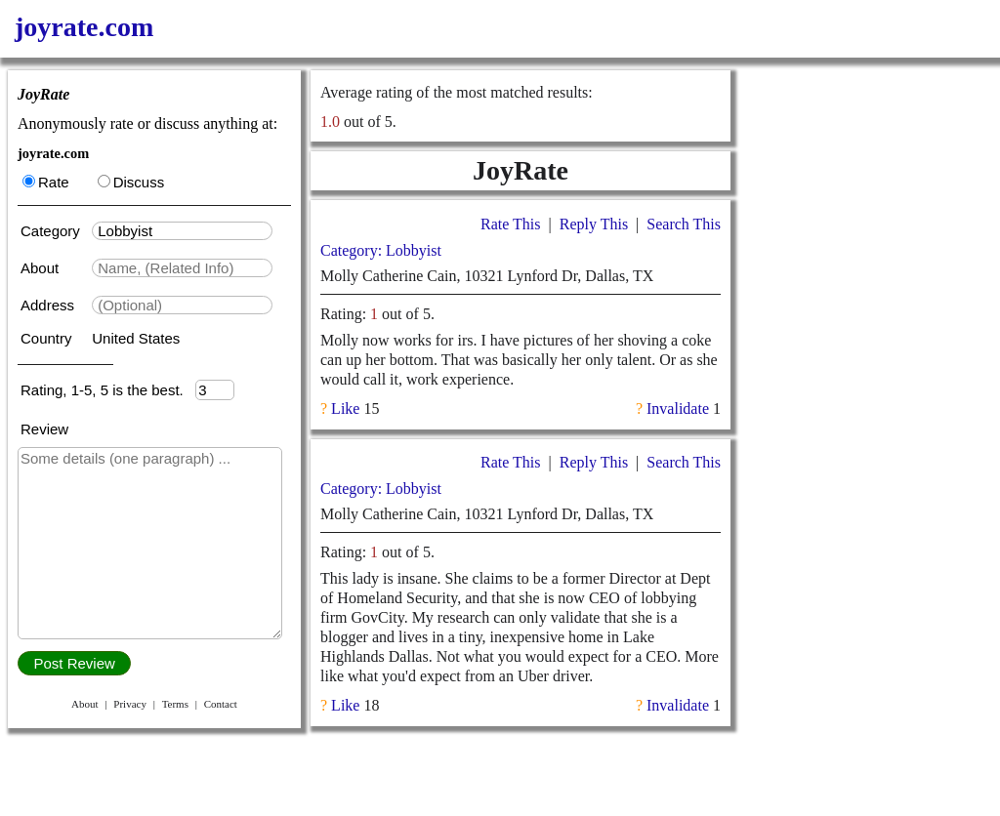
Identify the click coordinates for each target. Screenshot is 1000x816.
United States (136, 338)
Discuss (131, 182)
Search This (683, 224)
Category (54, 231)
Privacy (129, 704)
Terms (175, 704)
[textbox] (182, 231)
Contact (220, 704)
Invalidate (677, 408)
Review (44, 429)
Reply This (594, 224)
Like (345, 408)
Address (49, 305)
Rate (45, 182)
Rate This (510, 224)
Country (48, 338)
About (41, 268)
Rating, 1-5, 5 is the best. (108, 390)
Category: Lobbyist (380, 250)
